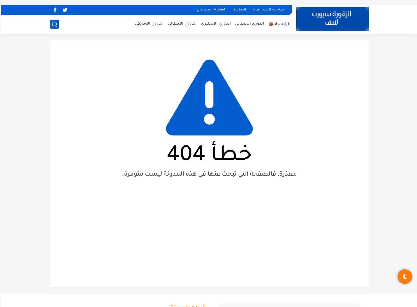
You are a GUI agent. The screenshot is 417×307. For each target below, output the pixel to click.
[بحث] (53, 24)
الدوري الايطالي (181, 24)
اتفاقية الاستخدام (210, 10)
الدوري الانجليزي (215, 24)
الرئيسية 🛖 (279, 24)
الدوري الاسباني (248, 24)
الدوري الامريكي (148, 24)
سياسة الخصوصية (268, 10)
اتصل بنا (238, 10)
